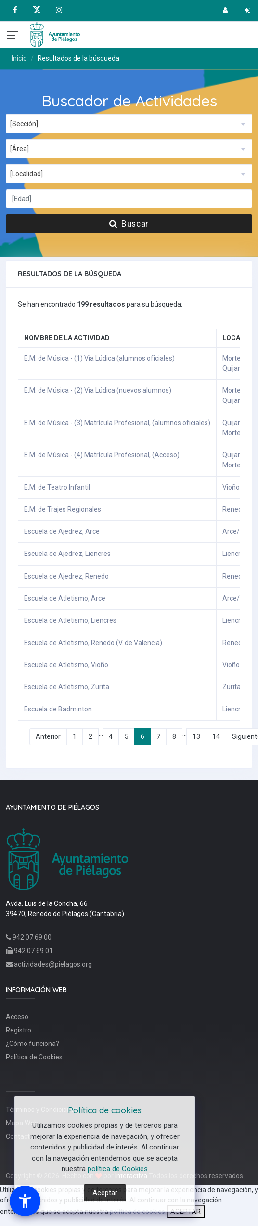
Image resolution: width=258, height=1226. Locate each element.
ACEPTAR (185, 1211)
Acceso (17, 1016)
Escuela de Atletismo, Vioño (66, 665)
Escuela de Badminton (58, 709)
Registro (18, 1030)
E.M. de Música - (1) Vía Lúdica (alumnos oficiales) (99, 358)
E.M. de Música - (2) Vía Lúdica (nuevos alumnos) (97, 390)
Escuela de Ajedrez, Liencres (67, 553)
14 (216, 736)
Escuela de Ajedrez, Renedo (66, 576)
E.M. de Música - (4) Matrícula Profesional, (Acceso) (102, 455)
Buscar (128, 224)
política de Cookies (118, 1168)
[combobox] (129, 123)
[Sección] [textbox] (24, 124)
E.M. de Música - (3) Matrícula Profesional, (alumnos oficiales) (117, 422)
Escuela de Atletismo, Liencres (70, 620)
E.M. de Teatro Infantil (57, 487)
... (101, 733)
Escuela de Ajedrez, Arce (62, 531)
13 (196, 736)
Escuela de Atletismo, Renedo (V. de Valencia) (93, 642)
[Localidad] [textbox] (26, 174)
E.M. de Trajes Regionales (62, 509)
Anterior (48, 736)
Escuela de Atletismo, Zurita (66, 687)
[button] (25, 1201)
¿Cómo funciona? (32, 1043)
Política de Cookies (34, 1057)
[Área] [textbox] (19, 149)
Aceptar (104, 1192)
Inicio (19, 58)
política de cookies (137, 1211)
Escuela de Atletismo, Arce (64, 598)
